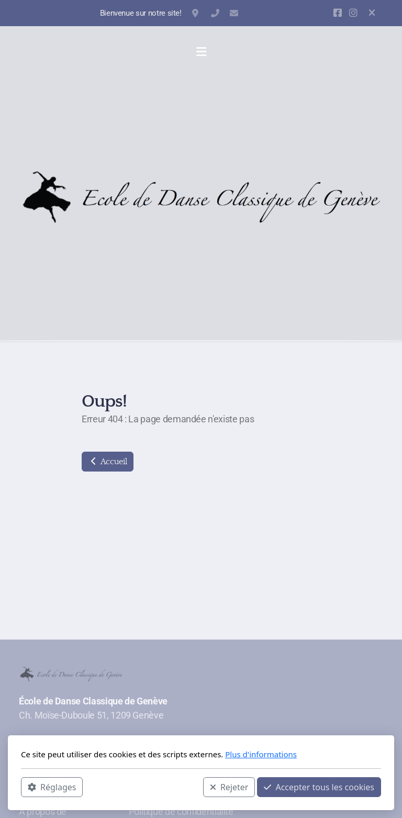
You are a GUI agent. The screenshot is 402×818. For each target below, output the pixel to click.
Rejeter (229, 787)
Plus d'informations (261, 754)
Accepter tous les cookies (319, 787)
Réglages (52, 787)
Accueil (107, 461)
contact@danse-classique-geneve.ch (234, 13)
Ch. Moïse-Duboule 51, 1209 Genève (196, 13)
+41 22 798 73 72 (215, 13)
